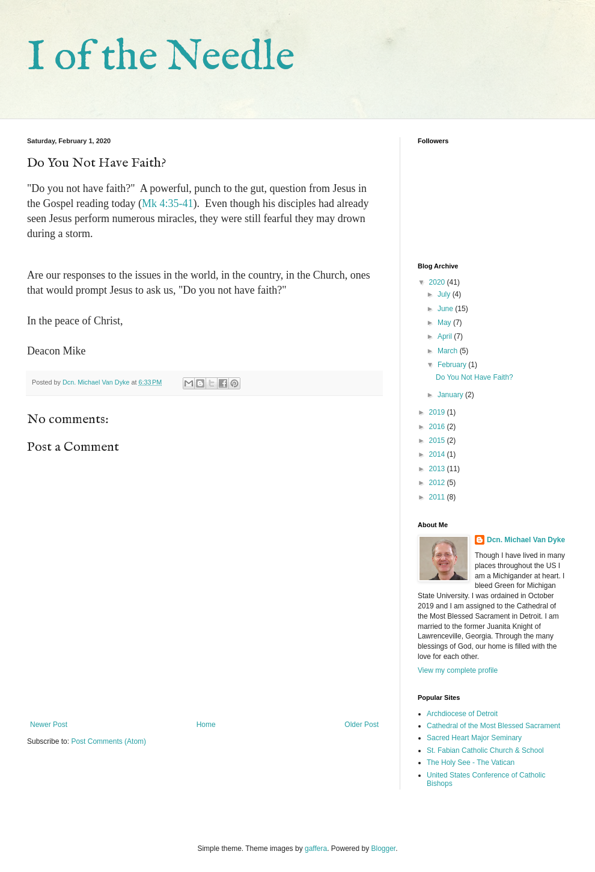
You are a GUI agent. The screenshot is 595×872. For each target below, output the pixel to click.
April (446, 336)
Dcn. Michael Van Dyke (526, 540)
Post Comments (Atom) (108, 741)
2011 (438, 497)
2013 (438, 469)
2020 (438, 282)
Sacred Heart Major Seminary (474, 738)
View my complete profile (458, 670)
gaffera (316, 848)
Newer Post (48, 724)
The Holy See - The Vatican (470, 762)
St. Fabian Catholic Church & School (485, 750)
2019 (438, 412)
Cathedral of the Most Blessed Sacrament (493, 726)
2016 (438, 426)
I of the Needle (160, 57)
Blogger (383, 848)
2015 (438, 440)
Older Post (361, 724)
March (449, 351)
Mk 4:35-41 (168, 203)
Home (206, 724)
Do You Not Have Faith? (474, 377)
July (445, 294)
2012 (438, 482)
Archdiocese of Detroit (462, 714)
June (446, 309)
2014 (438, 454)
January (451, 395)
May (445, 322)
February (453, 364)
